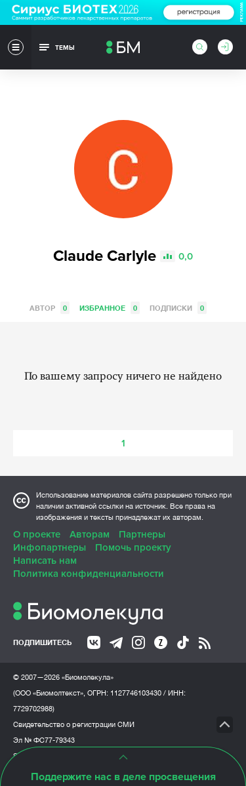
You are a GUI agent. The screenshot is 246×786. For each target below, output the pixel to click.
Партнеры (142, 534)
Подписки (178, 308)
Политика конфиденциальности (88, 574)
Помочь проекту (133, 547)
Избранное (109, 308)
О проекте (36, 534)
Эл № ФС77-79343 (44, 740)
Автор (50, 308)
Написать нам (45, 560)
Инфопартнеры (49, 547)
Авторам (90, 534)
